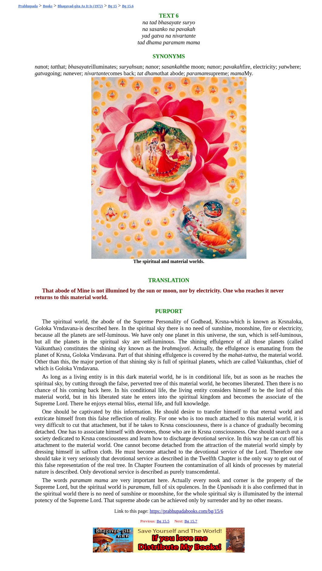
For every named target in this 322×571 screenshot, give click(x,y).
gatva (41, 73)
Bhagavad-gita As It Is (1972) (80, 6)
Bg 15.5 (163, 521)
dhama (152, 73)
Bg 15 (112, 6)
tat (54, 66)
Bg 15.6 (128, 6)
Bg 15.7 (191, 521)
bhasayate (79, 66)
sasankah (172, 66)
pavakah (232, 66)
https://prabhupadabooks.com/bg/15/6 (186, 511)
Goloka (43, 328)
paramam (197, 73)
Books (47, 6)
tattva (250, 355)
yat (282, 66)
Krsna (222, 321)
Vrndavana (65, 328)
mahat (235, 355)
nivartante (96, 73)
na (37, 66)
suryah (127, 66)
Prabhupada (28, 6)
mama (237, 73)
